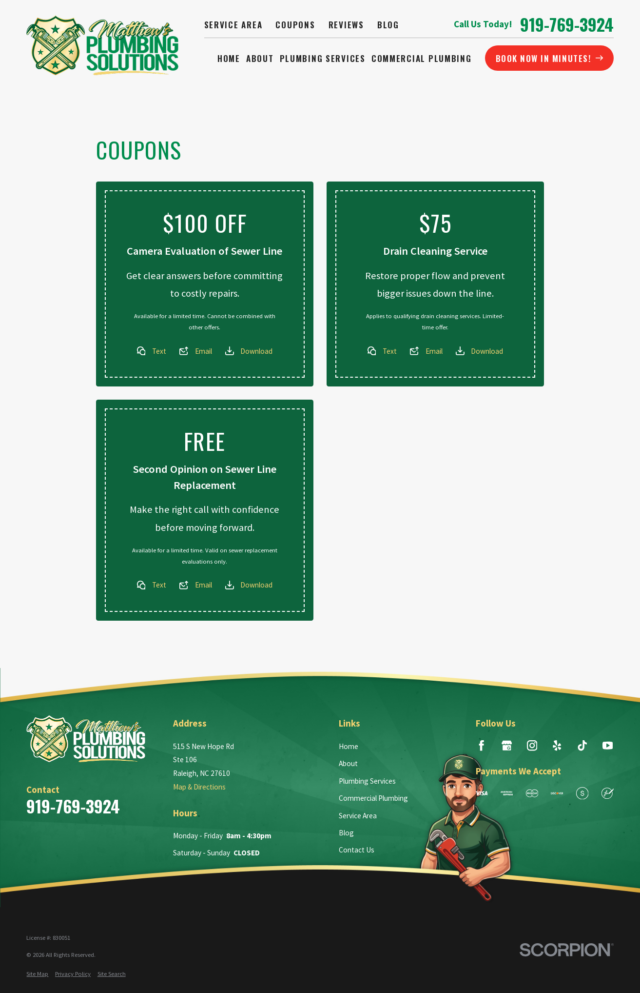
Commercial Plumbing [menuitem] (421, 58)
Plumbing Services (367, 781)
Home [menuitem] (228, 58)
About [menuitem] (260, 58)
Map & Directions (199, 786)
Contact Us (356, 849)
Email (203, 351)
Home (348, 746)
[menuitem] (37, 973)
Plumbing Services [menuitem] (323, 58)
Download (256, 351)
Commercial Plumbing (373, 798)
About (348, 763)
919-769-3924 (567, 24)
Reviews (346, 24)
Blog (388, 24)
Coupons (295, 24)
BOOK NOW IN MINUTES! (549, 58)
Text (159, 351)
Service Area (233, 24)
